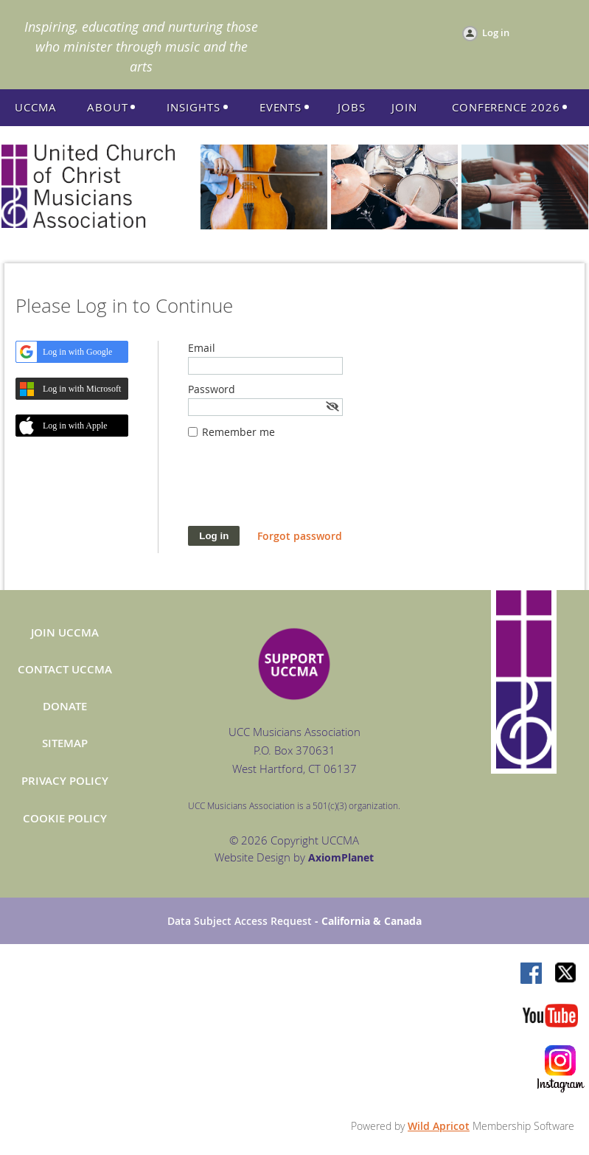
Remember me (238, 432)
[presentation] (300, 489)
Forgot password (299, 536)
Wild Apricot (439, 1126)
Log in (495, 32)
